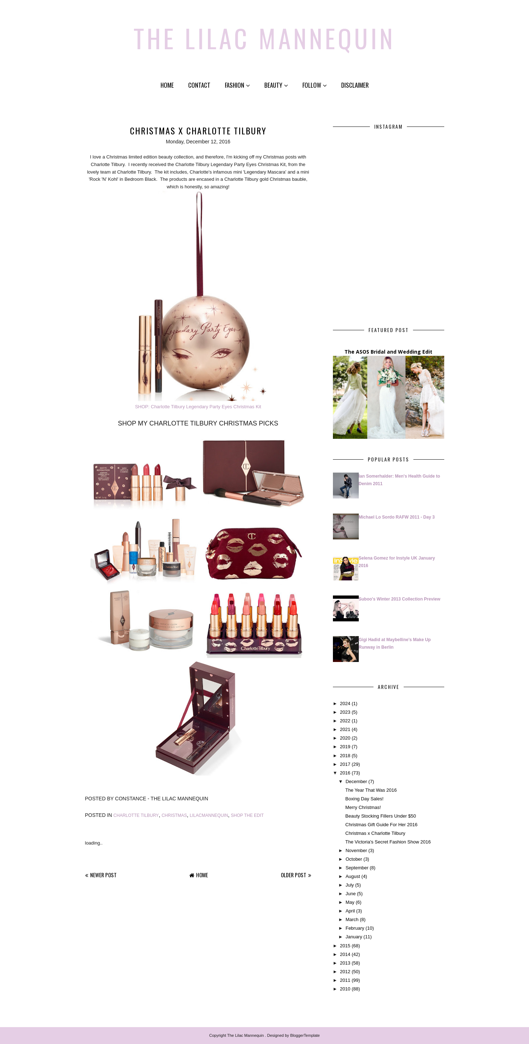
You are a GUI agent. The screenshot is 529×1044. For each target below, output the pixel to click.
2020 (345, 738)
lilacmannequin (209, 815)
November (356, 850)
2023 (345, 712)
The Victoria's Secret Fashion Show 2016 (388, 842)
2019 (345, 746)
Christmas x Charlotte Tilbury (375, 833)
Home (167, 85)
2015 (345, 945)
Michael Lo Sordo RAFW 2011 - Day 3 (397, 517)
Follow (314, 85)
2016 (345, 773)
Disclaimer (355, 85)
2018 (345, 755)
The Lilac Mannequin (264, 37)
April (350, 911)
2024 (345, 703)
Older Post (293, 875)
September (356, 867)
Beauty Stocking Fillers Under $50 (380, 816)
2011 (345, 980)
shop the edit (247, 815)
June (350, 893)
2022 (345, 720)
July (349, 885)
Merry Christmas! (363, 807)
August (352, 876)
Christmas (174, 815)
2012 (345, 971)
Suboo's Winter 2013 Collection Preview (399, 599)
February (354, 928)
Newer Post (103, 875)
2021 (345, 729)
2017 (345, 764)
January (353, 936)
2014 (345, 954)
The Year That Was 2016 (371, 790)
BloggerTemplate (305, 1035)
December (356, 781)
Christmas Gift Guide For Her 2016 (381, 824)
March (351, 919)
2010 (345, 989)
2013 (345, 963)
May (349, 902)
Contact (199, 85)
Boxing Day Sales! (364, 798)
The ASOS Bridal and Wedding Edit (388, 351)
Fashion (237, 85)
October (353, 859)
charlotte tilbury (136, 815)
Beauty (276, 85)
